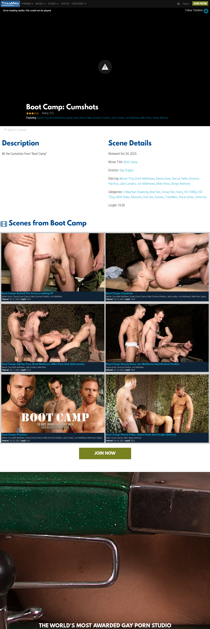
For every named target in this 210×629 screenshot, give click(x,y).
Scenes (159, 197)
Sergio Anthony (160, 117)
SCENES (53, 3)
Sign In (186, 3)
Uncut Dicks (186, 197)
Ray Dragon (127, 170)
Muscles (136, 197)
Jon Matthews (132, 117)
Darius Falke (86, 117)
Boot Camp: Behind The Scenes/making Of (27, 293)
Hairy (179, 192)
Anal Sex (155, 192)
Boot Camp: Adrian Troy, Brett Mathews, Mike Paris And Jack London (43, 364)
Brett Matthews (57, 117)
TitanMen (171, 197)
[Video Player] (105, 67)
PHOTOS (65, 3)
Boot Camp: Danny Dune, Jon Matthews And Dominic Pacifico (142, 364)
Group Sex (168, 192)
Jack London (117, 117)
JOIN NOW (200, 3)
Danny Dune (72, 117)
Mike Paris (146, 117)
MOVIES (41, 3)
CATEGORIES (79, 3)
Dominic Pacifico (101, 117)
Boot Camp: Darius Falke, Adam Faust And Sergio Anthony (141, 434)
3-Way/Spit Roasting (135, 192)
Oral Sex (148, 197)
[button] (105, 67)
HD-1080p (190, 192)
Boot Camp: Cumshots (119, 293)
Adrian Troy (42, 117)
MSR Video (123, 197)
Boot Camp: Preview (14, 434)
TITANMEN (27, 3)
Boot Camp (130, 162)
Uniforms (201, 197)
